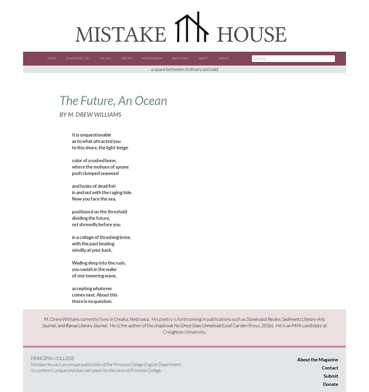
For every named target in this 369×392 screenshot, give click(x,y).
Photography (152, 58)
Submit (223, 58)
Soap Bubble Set (78, 58)
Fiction (105, 58)
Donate (330, 384)
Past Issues (180, 58)
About (203, 58)
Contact (330, 367)
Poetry (126, 58)
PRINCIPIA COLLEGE (52, 358)
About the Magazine (317, 359)
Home (51, 58)
